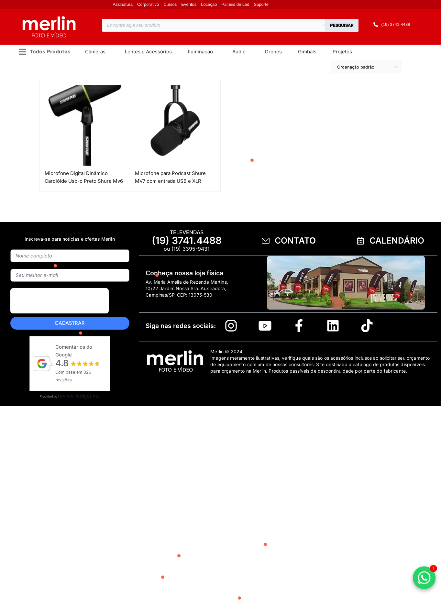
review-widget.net (79, 396)
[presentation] (59, 316)
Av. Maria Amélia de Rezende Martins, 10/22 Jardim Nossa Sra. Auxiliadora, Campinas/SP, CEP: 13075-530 (187, 288)
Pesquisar (342, 25)
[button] (44, 52)
